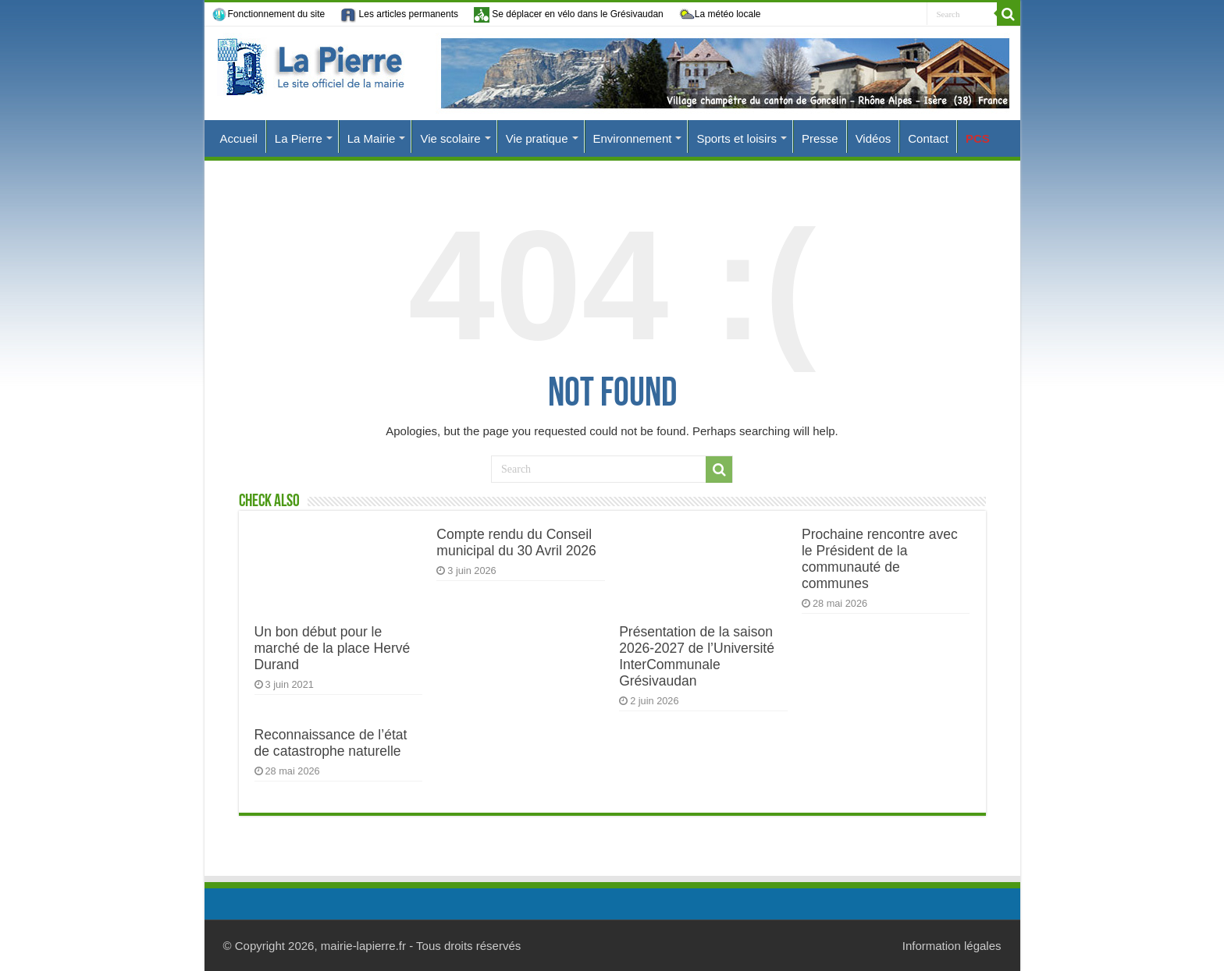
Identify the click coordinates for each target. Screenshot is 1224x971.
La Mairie (371, 138)
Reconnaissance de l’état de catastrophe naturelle (330, 743)
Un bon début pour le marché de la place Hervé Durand (332, 648)
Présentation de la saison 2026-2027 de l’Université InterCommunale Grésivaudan (696, 656)
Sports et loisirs (736, 138)
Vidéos (873, 138)
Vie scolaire (450, 138)
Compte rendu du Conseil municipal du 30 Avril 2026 (516, 542)
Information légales (952, 945)
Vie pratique (537, 138)
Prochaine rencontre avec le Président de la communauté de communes (880, 558)
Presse (820, 138)
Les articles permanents (399, 15)
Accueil (239, 138)
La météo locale (720, 15)
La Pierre (298, 138)
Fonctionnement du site (269, 15)
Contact (928, 138)
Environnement (632, 138)
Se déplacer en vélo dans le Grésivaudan (569, 14)
